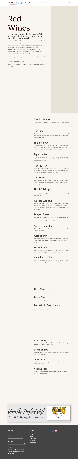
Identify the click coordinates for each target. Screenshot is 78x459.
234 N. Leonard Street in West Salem (17, 444)
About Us (32, 436)
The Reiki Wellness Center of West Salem (48, 3)
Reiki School (64, 3)
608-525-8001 (11, 433)
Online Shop (33, 438)
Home (31, 433)
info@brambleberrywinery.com (15, 438)
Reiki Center (33, 440)
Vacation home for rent (28, 3)
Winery (17, 3)
